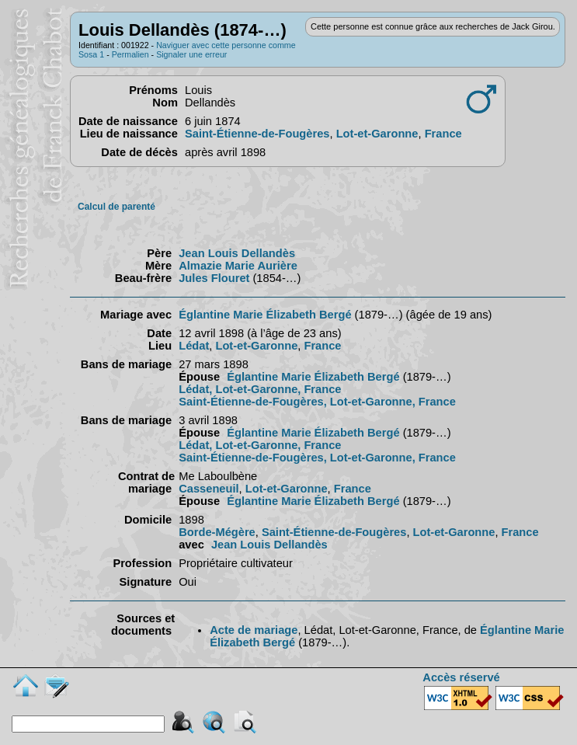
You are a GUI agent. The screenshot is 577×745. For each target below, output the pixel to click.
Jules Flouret (214, 278)
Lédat (194, 345)
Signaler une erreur (191, 54)
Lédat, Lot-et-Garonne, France (260, 389)
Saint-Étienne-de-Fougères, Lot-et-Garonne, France (317, 401)
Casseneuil (208, 488)
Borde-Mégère (217, 532)
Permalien (130, 54)
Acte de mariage (253, 630)
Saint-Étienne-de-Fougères (257, 133)
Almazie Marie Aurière (238, 265)
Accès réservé (460, 677)
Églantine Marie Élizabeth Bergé (265, 314)
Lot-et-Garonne (377, 133)
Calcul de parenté (116, 206)
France (443, 133)
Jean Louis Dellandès (237, 253)
